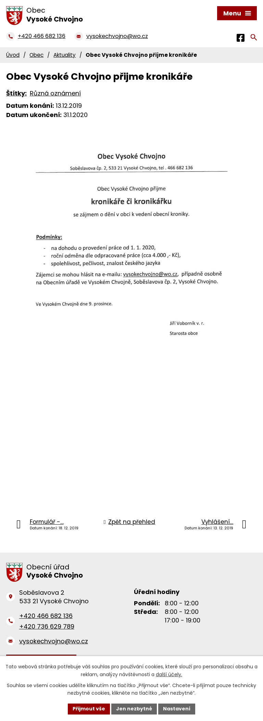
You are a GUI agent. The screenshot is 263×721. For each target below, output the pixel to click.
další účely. (169, 674)
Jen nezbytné (134, 708)
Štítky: (16, 93)
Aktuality (64, 55)
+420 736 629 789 (46, 626)
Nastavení (176, 708)
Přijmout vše (89, 708)
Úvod (13, 55)
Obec (36, 55)
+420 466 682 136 (46, 615)
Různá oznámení (55, 93)
